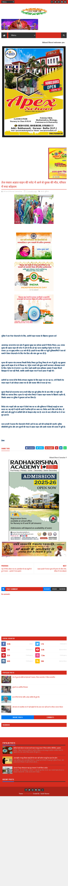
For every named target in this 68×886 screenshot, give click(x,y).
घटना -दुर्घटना (45, 191)
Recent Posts (18, 717)
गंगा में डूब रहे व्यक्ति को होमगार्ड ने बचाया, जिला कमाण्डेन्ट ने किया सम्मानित (33, 677)
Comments (50, 717)
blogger (47, 589)
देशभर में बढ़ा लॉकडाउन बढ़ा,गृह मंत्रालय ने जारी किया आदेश (31, 767)
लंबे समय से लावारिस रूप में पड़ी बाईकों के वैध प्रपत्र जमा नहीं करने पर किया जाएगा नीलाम (37, 707)
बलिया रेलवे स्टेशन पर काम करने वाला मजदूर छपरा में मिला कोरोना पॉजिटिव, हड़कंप (37, 748)
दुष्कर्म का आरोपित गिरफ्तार (20, 687)
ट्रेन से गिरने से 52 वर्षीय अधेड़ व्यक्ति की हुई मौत (26, 697)
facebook (62, 589)
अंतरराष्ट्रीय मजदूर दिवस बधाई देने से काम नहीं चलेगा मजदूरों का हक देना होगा (35, 757)
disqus (54, 589)
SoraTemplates (28, 793)
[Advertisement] (34, 579)
